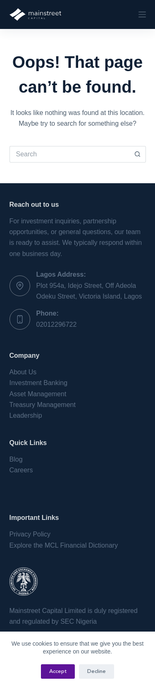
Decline (96, 671)
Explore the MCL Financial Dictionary (64, 545)
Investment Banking (39, 382)
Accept (58, 671)
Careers (21, 470)
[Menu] (142, 14)
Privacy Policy (30, 534)
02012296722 (56, 324)
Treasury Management (43, 404)
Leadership (26, 415)
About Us (23, 372)
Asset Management (38, 393)
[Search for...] (69, 154)
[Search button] (137, 154)
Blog (16, 459)
